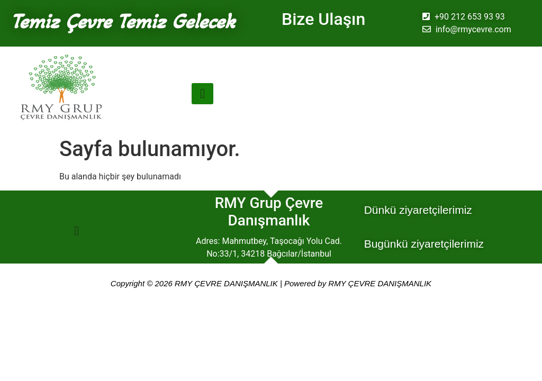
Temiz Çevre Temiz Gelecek (123, 21)
